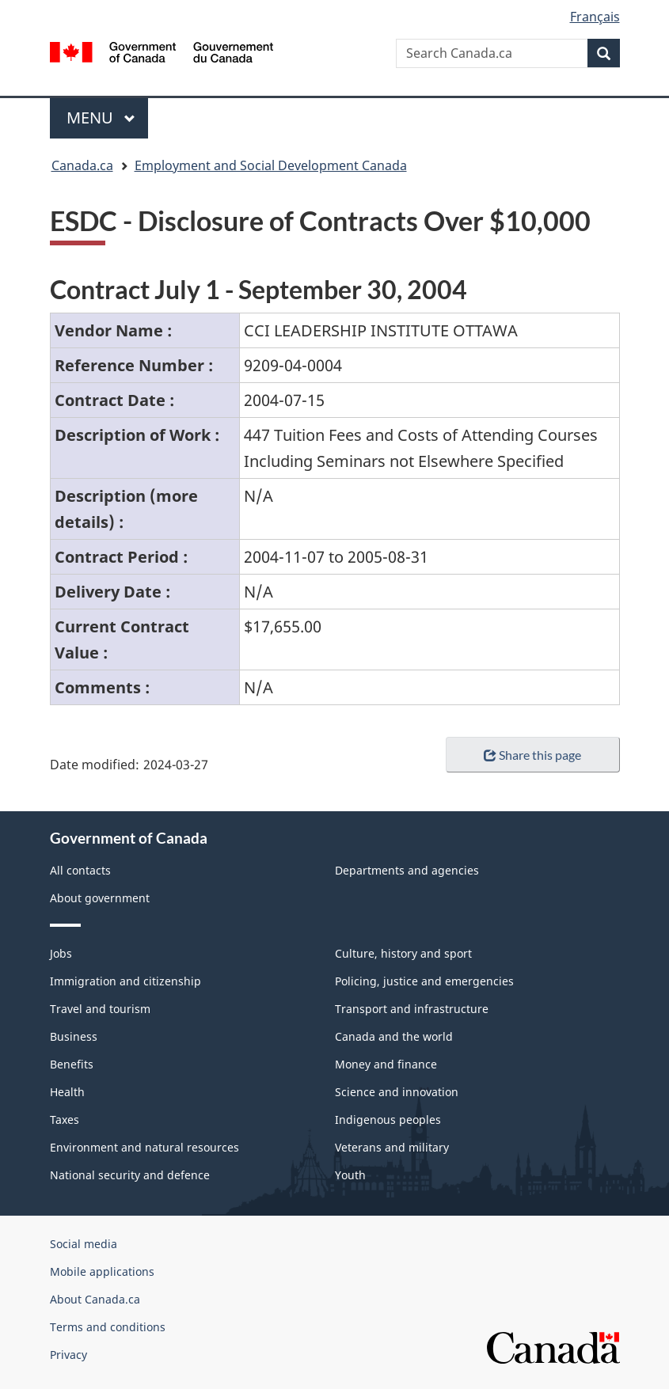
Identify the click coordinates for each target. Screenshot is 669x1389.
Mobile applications (102, 1271)
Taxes (64, 1119)
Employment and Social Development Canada (271, 165)
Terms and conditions (107, 1326)
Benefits (71, 1064)
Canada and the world (394, 1036)
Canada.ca (82, 165)
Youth (350, 1174)
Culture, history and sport (403, 953)
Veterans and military (392, 1147)
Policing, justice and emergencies (424, 981)
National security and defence (130, 1174)
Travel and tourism (100, 1008)
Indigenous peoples (388, 1119)
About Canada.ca (95, 1299)
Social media (83, 1243)
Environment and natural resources (144, 1147)
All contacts (80, 870)
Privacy (68, 1354)
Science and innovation (396, 1091)
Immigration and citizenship (125, 981)
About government (100, 897)
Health (67, 1091)
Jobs (61, 953)
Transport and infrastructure (411, 1008)
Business (73, 1036)
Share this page (532, 754)
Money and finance (386, 1064)
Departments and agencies (407, 870)
